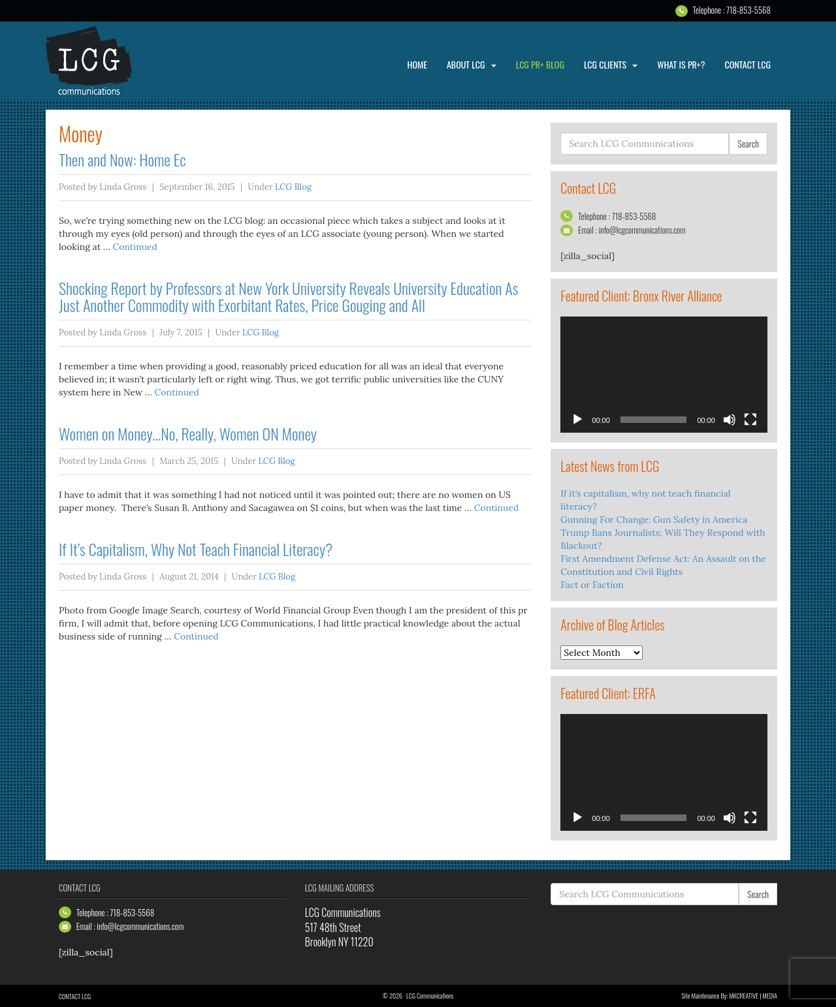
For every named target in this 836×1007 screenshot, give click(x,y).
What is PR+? (681, 64)
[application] (663, 375)
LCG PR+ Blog (540, 64)
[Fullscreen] (750, 419)
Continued (134, 247)
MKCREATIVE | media (753, 995)
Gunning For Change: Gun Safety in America (653, 519)
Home (417, 64)
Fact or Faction (592, 585)
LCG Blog (293, 187)
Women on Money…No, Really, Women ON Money (188, 433)
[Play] (577, 419)
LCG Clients (610, 64)
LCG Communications (98, 61)
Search (748, 143)
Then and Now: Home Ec (122, 159)
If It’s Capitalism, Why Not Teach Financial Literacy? (195, 549)
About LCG (471, 64)
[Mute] (729, 419)
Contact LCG (747, 64)
